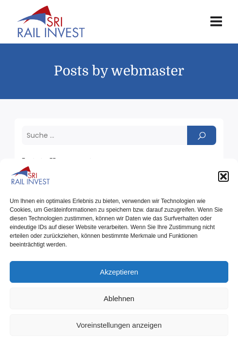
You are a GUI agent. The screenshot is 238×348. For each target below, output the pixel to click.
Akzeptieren (119, 272)
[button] (223, 176)
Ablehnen (119, 298)
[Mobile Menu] (216, 21)
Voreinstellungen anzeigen (119, 325)
